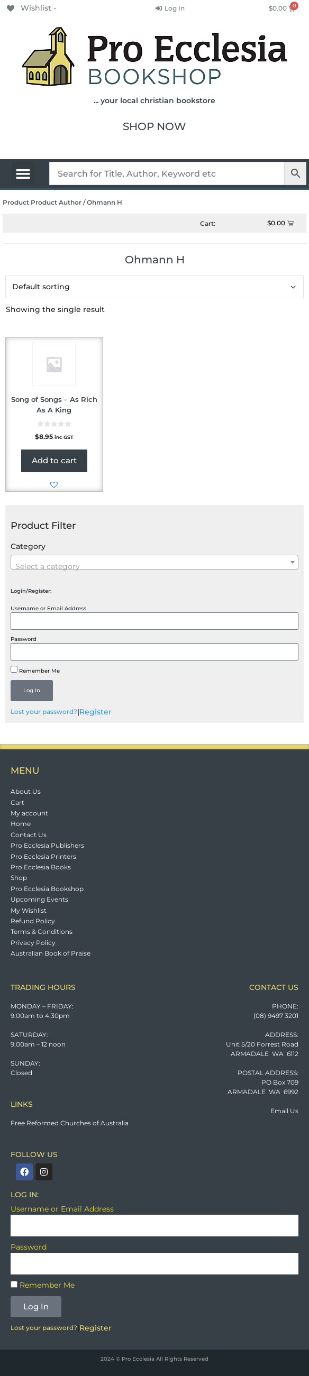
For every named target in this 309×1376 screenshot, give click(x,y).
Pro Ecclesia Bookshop (47, 889)
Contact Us (29, 835)
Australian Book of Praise (50, 953)
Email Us (284, 1111)
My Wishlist (29, 910)
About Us (26, 791)
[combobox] (154, 562)
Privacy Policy (33, 943)
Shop (19, 878)
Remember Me (35, 670)
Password (24, 639)
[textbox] (154, 566)
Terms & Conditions (41, 931)
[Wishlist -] (30, 8)
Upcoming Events (39, 899)
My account (29, 813)
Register (95, 712)
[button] (23, 173)
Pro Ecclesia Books (41, 867)
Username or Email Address (48, 608)
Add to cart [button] (54, 460)
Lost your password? (44, 711)
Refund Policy (33, 921)
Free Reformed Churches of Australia (70, 1123)
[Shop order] (154, 287)
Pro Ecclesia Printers (43, 856)
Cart (17, 802)
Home (21, 824)
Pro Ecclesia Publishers (47, 845)
